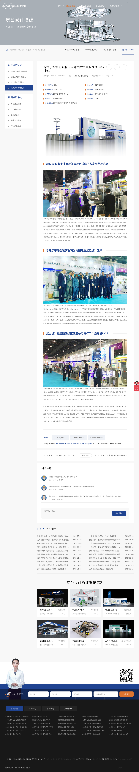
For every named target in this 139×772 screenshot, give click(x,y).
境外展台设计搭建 (110, 50)
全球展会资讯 (16, 115)
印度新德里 (99, 85)
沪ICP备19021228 (124, 759)
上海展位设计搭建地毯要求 (41, 723)
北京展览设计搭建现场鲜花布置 (93, 730)
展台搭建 (60, 438)
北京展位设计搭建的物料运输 (42, 734)
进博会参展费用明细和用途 (92, 720)
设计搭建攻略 (16, 109)
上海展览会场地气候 (115, 730)
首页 (59, 6)
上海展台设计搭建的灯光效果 (118, 734)
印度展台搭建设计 (96, 438)
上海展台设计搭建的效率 (117, 727)
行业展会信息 (16, 126)
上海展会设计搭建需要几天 (67, 723)
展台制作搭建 (97, 759)
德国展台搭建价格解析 (90, 716)
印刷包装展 (99, 89)
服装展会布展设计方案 (39, 716)
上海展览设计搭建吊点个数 (67, 734)
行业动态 (50, 709)
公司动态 (32, 709)
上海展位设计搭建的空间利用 (93, 727)
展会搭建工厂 (100, 6)
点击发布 (119, 513)
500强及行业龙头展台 (71, 50)
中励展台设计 (58, 98)
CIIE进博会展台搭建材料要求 (16, 720)
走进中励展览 (114, 6)
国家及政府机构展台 (91, 50)
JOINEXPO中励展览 (50, 388)
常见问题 (14, 709)
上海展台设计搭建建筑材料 (92, 734)
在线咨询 (35, 680)
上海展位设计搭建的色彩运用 (16, 730)
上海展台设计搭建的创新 (66, 727)
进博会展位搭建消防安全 (66, 720)
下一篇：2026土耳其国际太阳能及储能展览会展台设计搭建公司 (112, 455)
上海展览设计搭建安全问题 (92, 723)
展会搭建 (112, 759)
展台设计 (83, 759)
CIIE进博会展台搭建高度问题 (118, 716)
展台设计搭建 (70, 6)
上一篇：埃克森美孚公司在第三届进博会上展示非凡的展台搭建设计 (58, 455)
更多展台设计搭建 (39, 50)
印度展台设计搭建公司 (80, 76)
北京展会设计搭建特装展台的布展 (120, 723)
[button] (123, 132)
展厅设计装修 (61, 759)
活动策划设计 (71, 759)
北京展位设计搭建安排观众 (67, 730)
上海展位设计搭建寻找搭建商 (16, 723)
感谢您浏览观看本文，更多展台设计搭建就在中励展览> (82, 444)
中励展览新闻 (16, 104)
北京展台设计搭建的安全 (15, 734)
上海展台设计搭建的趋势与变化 (42, 727)
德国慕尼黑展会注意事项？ (41, 720)
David (97, 98)
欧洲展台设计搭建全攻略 (66, 716)
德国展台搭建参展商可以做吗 (118, 720)
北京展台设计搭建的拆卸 (40, 730)
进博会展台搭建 (85, 6)
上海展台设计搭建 (51, 759)
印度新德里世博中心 (61, 94)
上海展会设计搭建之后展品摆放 (17, 727)
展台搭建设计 (78, 438)
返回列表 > (85, 455)
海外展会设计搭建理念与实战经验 (18, 716)
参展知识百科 (16, 120)
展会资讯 (68, 709)
